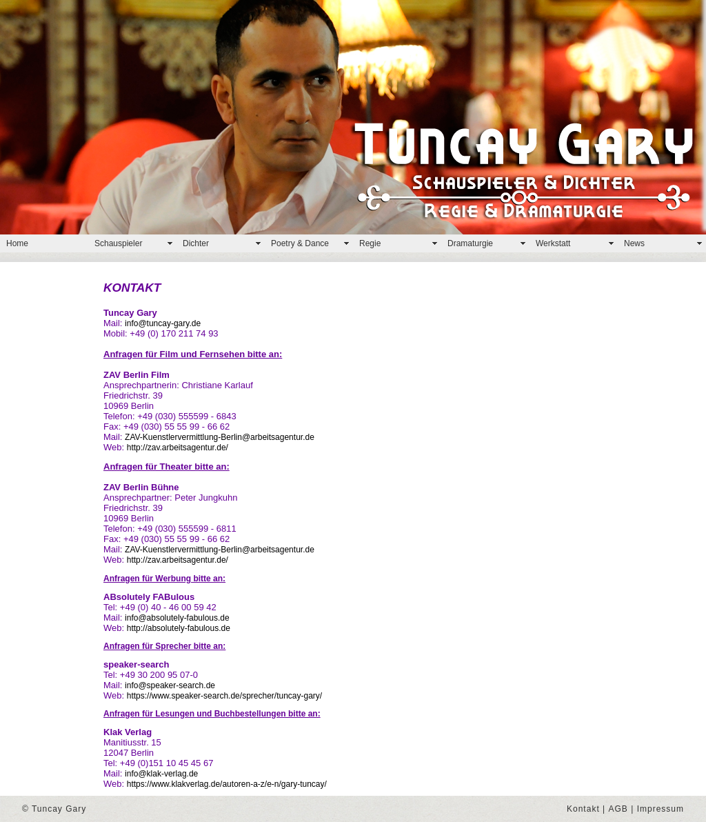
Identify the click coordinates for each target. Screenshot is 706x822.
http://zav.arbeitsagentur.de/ (177, 447)
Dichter (196, 243)
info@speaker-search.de (170, 685)
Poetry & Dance (300, 243)
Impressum (660, 809)
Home (17, 243)
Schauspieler (118, 243)
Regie (370, 243)
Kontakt (583, 809)
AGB (618, 809)
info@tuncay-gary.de (163, 323)
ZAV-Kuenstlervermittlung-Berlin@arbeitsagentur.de (219, 437)
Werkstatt (553, 243)
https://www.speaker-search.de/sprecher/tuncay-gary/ (224, 696)
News (634, 243)
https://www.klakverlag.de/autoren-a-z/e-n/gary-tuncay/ (227, 784)
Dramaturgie (470, 243)
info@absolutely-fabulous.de (177, 618)
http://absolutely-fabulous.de (178, 628)
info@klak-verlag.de (161, 774)
